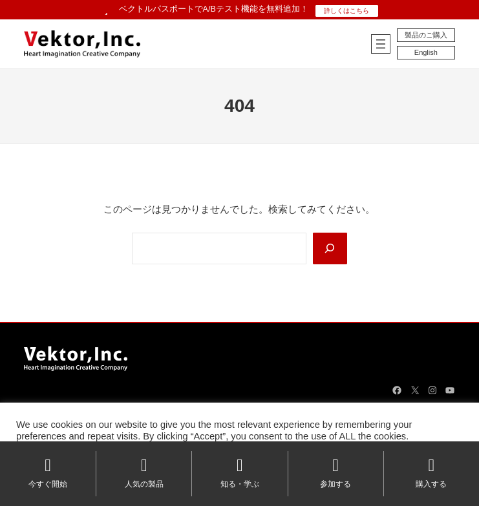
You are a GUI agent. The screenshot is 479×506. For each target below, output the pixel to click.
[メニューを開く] (380, 44)
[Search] (329, 248)
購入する (431, 473)
